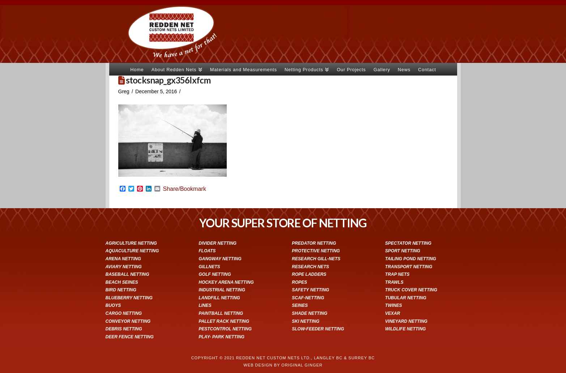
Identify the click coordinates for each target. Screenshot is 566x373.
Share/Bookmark (184, 189)
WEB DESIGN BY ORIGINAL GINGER (282, 365)
